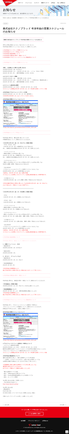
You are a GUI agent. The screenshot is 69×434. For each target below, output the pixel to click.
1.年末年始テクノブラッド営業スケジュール (15, 50)
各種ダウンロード (45, 2)
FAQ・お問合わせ (61, 2)
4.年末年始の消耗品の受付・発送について (14, 55)
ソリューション (28, 2)
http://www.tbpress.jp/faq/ (10, 384)
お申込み (53, 2)
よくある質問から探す (34, 413)
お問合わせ (45, 420)
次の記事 (62, 404)
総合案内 (14, 17)
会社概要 (23, 420)
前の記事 (7, 404)
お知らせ (9, 17)
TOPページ (20, 2)
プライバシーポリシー (34, 420)
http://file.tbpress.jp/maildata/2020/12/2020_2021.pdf (20, 127)
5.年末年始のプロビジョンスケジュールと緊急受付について (19, 57)
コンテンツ (36, 2)
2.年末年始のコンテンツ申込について (13, 52)
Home (4, 17)
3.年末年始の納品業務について (11, 53)
